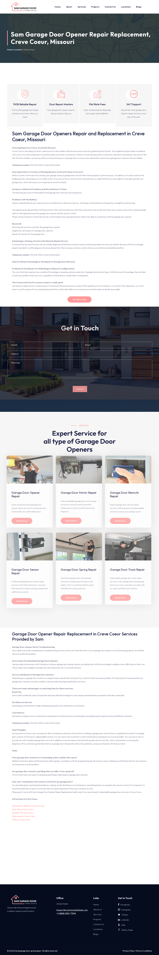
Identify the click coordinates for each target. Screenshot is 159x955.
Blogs (138, 6)
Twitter (123, 914)
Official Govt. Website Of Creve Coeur (28, 806)
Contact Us (110, 6)
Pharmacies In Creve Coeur (23, 816)
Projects (95, 6)
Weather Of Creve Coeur (23, 813)
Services (82, 6)
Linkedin (123, 919)
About (69, 6)
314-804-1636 (79, 299)
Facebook (124, 904)
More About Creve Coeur (22, 809)
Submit (81, 389)
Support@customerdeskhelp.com (72, 910)
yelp (121, 925)
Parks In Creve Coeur (21, 819)
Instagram (124, 909)
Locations (126, 6)
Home (58, 6)
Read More (20, 521)
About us (97, 909)
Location (18, 49)
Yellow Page (125, 930)
